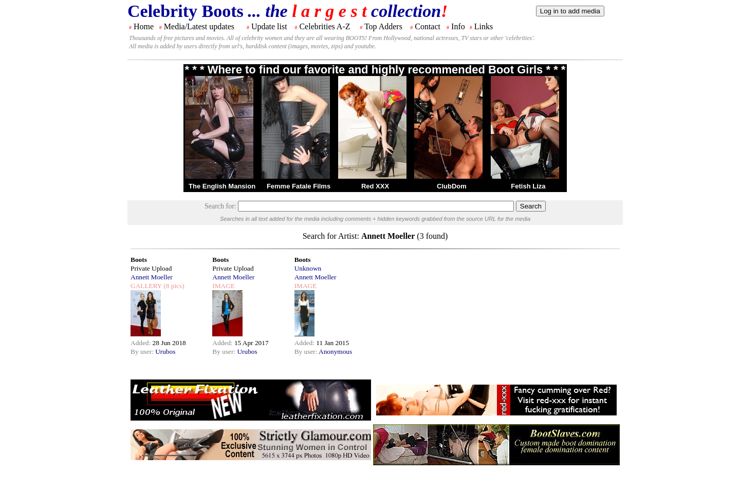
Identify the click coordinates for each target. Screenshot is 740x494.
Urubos (165, 351)
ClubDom (452, 186)
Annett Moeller (152, 277)
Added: (142, 343)
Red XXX (375, 186)
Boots (139, 259)
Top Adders (383, 26)
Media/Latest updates (199, 26)
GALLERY (146, 286)
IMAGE (223, 286)
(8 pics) (173, 286)
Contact (427, 26)
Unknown (308, 268)
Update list (269, 26)
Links (483, 26)
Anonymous (335, 351)
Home (144, 26)
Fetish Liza (528, 186)
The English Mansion (222, 186)
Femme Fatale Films (298, 186)
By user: (143, 351)
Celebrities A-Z (324, 26)
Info (458, 26)
